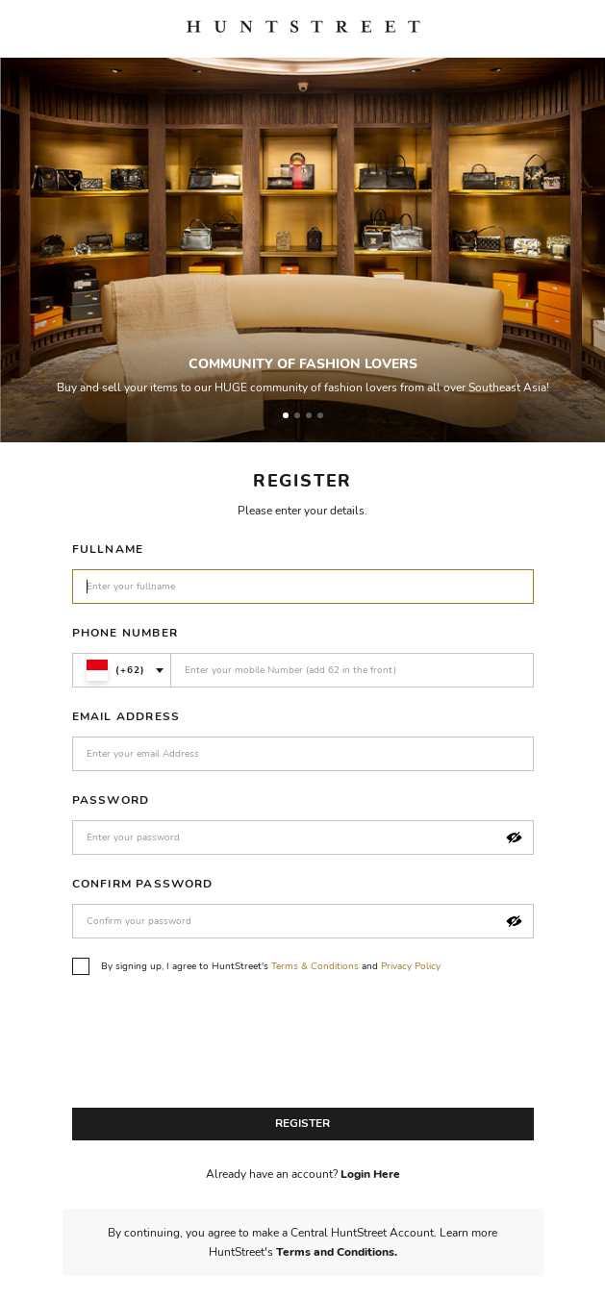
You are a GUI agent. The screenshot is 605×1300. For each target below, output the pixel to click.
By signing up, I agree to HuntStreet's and (256, 966)
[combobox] (121, 670)
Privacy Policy (411, 966)
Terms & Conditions (315, 966)
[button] (514, 838)
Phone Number (125, 632)
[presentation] (218, 1046)
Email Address (126, 716)
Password (111, 800)
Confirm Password (143, 883)
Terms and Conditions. (336, 1252)
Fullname (108, 549)
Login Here (370, 1174)
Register (302, 1123)
